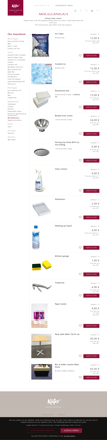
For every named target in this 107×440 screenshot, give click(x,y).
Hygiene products (15, 120)
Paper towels (60, 304)
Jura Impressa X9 (14, 90)
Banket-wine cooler (64, 116)
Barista (10, 93)
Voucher (11, 133)
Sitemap (61, 415)
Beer (9, 44)
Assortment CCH (42, 5)
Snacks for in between (17, 60)
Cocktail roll (12, 65)
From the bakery (14, 79)
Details (94, 34)
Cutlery (11, 106)
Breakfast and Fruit (15, 67)
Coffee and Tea (14, 48)
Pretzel (10, 62)
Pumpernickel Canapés (17, 55)
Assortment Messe (64, 5)
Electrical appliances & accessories (17, 114)
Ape (9, 95)
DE (98, 10)
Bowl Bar (11, 72)
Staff (10, 127)
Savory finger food (15, 57)
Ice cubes (59, 34)
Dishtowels (60, 199)
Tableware (12, 104)
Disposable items (15, 111)
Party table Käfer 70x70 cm (67, 334)
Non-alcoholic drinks (16, 41)
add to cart (91, 55)
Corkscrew (59, 283)
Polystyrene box (62, 91)
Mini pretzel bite (14, 69)
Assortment (47, 415)
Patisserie (12, 84)
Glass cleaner (61, 169)
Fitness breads (14, 74)
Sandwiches (12, 77)
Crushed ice (60, 64)
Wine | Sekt (12, 46)
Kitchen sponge (62, 256)
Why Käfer (12, 140)
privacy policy (69, 436)
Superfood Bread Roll (16, 81)
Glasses (11, 109)
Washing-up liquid (63, 226)
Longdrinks (12, 98)
